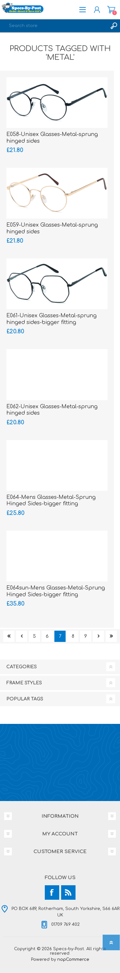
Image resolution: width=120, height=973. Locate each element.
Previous (21, 636)
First (8, 636)
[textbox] (53, 25)
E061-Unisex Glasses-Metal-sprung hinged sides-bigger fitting (51, 319)
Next (98, 636)
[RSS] (68, 892)
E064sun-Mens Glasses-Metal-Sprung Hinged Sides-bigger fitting (55, 591)
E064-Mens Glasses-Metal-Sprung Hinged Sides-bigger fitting (51, 500)
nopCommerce (73, 959)
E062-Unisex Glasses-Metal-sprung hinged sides (52, 410)
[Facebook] (52, 892)
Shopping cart (111, 10)
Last (111, 636)
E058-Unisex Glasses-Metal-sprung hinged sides (52, 137)
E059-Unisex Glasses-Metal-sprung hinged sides (52, 228)
